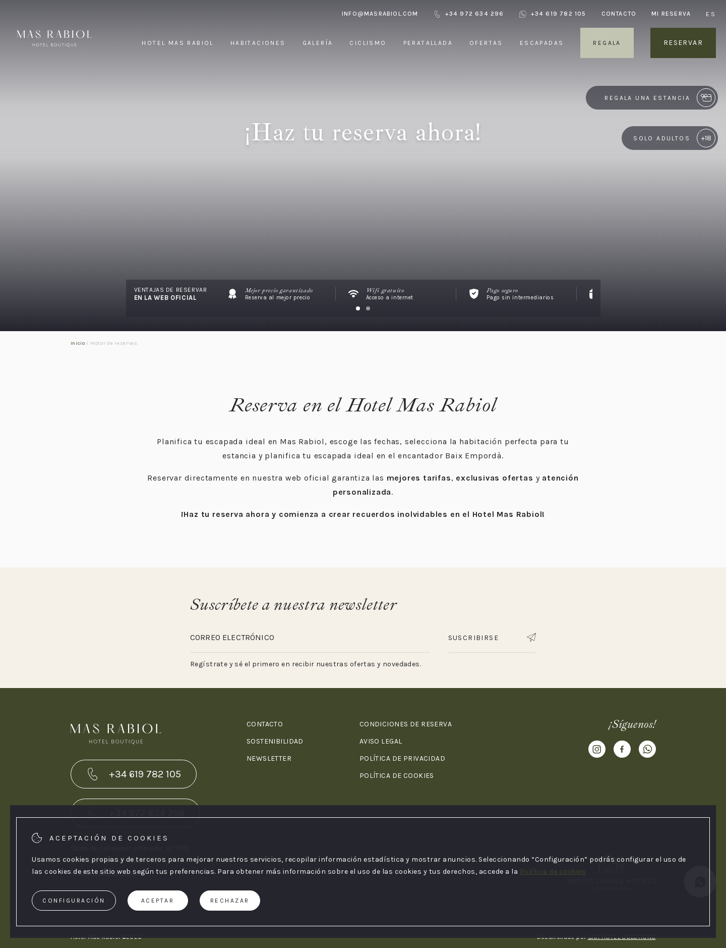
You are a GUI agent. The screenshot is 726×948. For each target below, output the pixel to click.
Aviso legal (380, 741)
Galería (317, 42)
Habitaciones (258, 42)
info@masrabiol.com (380, 13)
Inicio (78, 343)
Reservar (683, 42)
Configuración (73, 900)
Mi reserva (671, 13)
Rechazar (230, 900)
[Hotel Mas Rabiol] (54, 65)
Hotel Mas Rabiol (177, 42)
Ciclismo (367, 42)
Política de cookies (396, 775)
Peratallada (428, 42)
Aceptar (157, 900)
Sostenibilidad (275, 741)
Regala (607, 42)
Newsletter (269, 758)
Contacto (619, 13)
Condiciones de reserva (405, 724)
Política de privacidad (402, 758)
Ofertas (486, 42)
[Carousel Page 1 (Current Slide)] (358, 308)
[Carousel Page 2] (368, 308)
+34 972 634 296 (469, 14)
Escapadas (542, 42)
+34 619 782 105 (552, 14)
